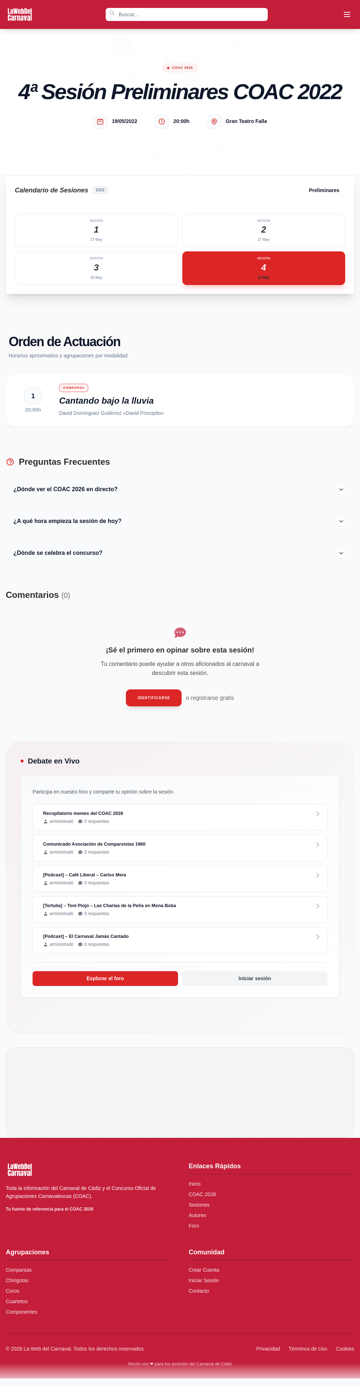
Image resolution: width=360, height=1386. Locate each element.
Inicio (195, 1191)
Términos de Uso (308, 1356)
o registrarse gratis (210, 702)
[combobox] (187, 14)
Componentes (21, 1319)
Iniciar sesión (255, 986)
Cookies (345, 1356)
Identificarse (153, 702)
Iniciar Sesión (204, 1288)
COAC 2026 (202, 1202)
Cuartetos (17, 1309)
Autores (197, 1223)
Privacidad (268, 1356)
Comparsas (19, 1277)
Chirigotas (17, 1288)
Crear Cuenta (204, 1277)
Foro (194, 1233)
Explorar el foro (105, 986)
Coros (12, 1298)
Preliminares (324, 190)
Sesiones (199, 1212)
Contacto (199, 1298)
